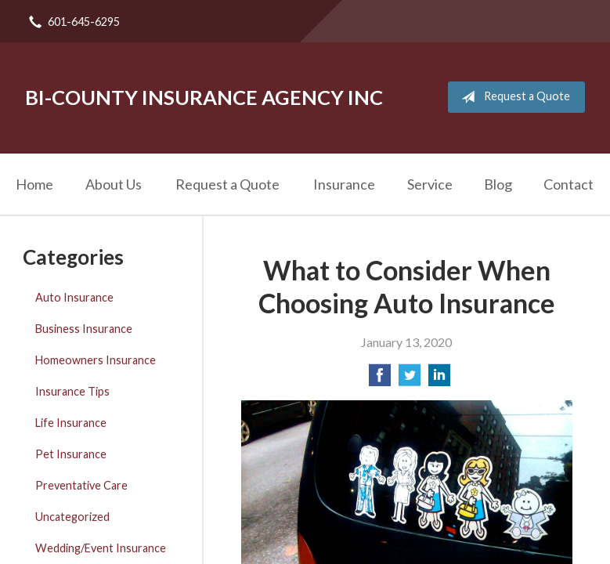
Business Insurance (83, 328)
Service (430, 184)
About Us (113, 184)
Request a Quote (512, 97)
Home (34, 184)
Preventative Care (81, 485)
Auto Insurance (74, 297)
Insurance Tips (72, 391)
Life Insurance (70, 422)
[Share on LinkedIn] (439, 379)
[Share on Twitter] (410, 379)
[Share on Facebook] (380, 379)
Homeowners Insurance (95, 360)
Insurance (344, 184)
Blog (498, 184)
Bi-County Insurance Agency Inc (204, 97)
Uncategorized (72, 516)
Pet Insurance (70, 454)
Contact (568, 184)
